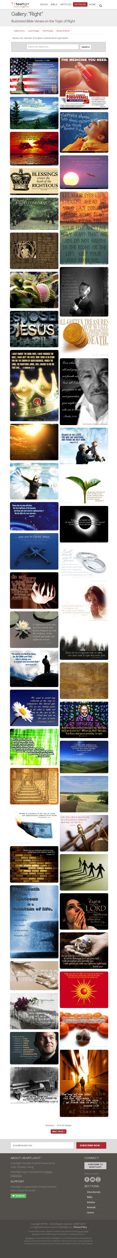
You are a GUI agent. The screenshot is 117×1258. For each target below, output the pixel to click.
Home (90, 1212)
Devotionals (93, 1192)
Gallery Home (19, 31)
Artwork (80, 4)
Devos (44, 4)
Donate (18, 1196)
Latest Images (33, 31)
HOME (92, 4)
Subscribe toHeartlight (95, 1165)
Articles (65, 4)
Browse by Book (63, 31)
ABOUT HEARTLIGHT (26, 1158)
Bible (54, 4)
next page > (58, 1131)
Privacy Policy (80, 1227)
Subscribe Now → (91, 1145)
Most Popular (48, 31)
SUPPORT (17, 1181)
